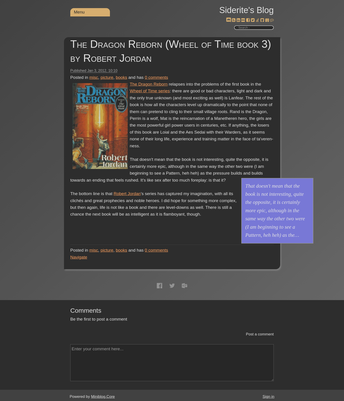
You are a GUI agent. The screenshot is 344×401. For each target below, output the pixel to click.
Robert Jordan (127, 193)
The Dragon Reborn (149, 84)
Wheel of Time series (150, 91)
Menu (79, 12)
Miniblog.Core (103, 396)
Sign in (268, 396)
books (121, 77)
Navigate (78, 257)
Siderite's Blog (246, 10)
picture (106, 77)
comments (156, 77)
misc (93, 77)
